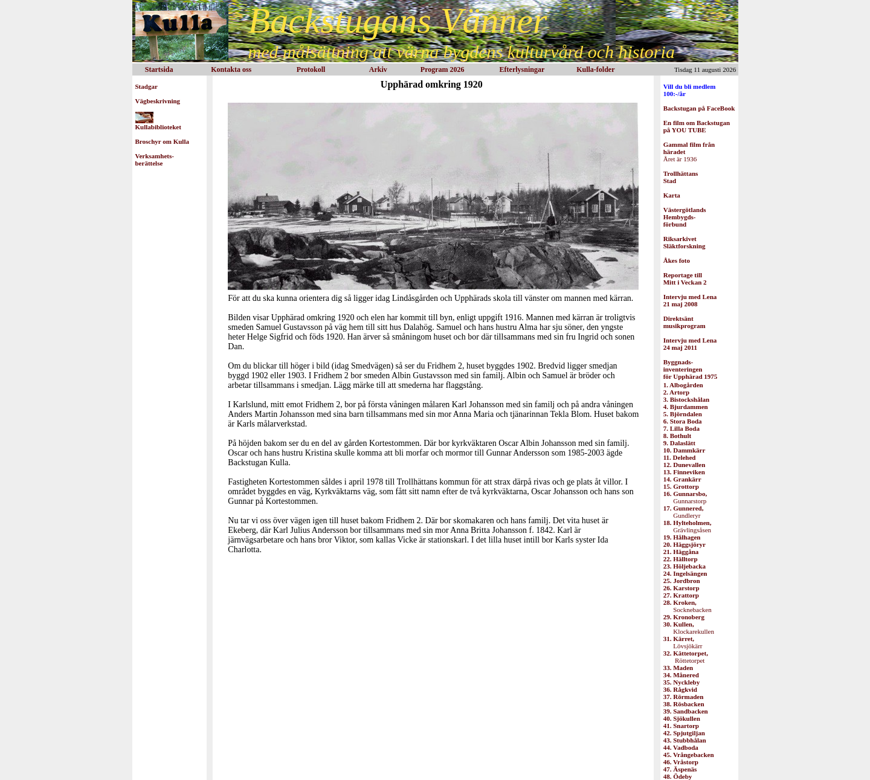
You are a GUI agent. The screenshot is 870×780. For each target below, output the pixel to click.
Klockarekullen (688, 627)
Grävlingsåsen (687, 526)
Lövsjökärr (683, 642)
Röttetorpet (685, 656)
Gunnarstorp (685, 497)
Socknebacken (687, 606)
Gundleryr (683, 511)
